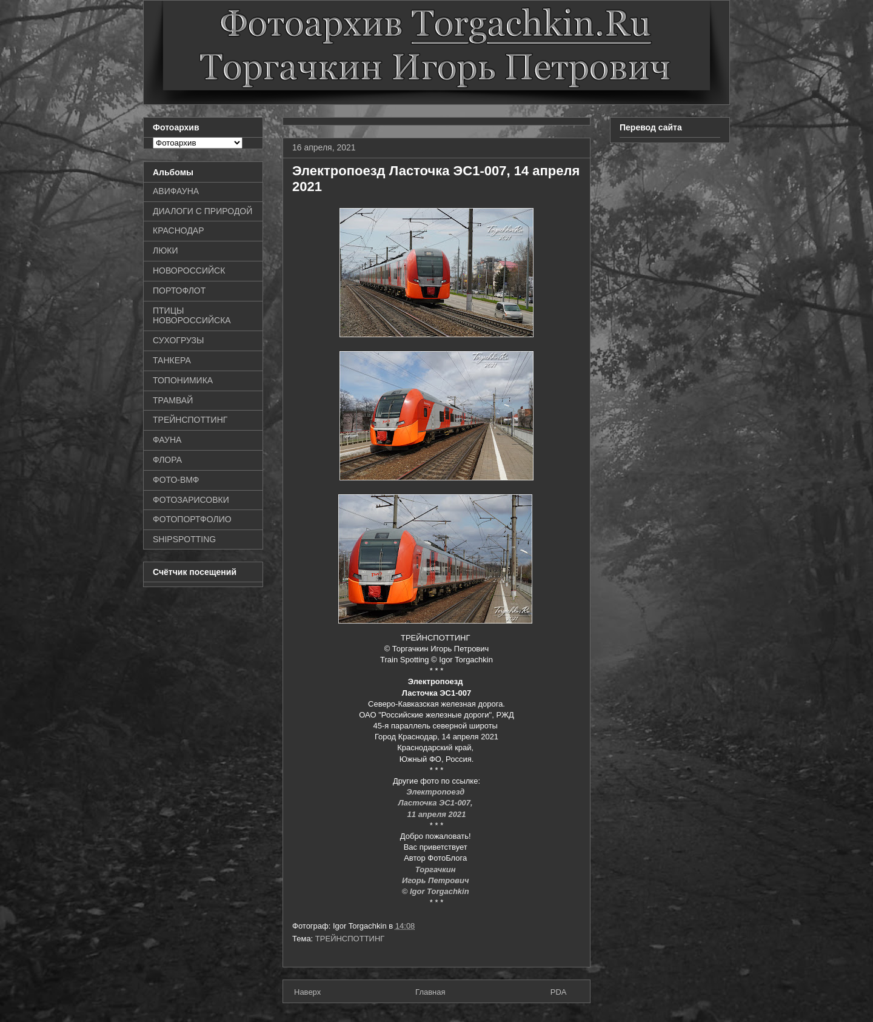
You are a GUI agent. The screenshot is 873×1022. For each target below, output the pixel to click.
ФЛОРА (167, 460)
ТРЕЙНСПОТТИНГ (350, 938)
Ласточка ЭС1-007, (436, 802)
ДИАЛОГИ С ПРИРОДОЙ (202, 211)
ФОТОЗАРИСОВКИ (191, 500)
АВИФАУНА (176, 191)
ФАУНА (167, 440)
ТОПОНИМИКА (183, 380)
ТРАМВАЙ (173, 400)
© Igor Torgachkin (435, 891)
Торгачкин (436, 869)
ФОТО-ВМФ (176, 480)
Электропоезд (436, 791)
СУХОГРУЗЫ (178, 340)
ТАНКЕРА (172, 360)
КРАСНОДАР (178, 230)
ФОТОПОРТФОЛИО (192, 519)
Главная (430, 992)
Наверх (307, 992)
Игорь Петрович (436, 880)
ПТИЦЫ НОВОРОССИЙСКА (192, 316)
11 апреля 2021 (436, 814)
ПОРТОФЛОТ (179, 290)
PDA (558, 992)
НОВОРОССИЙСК (189, 270)
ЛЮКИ (165, 250)
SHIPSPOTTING (184, 539)
